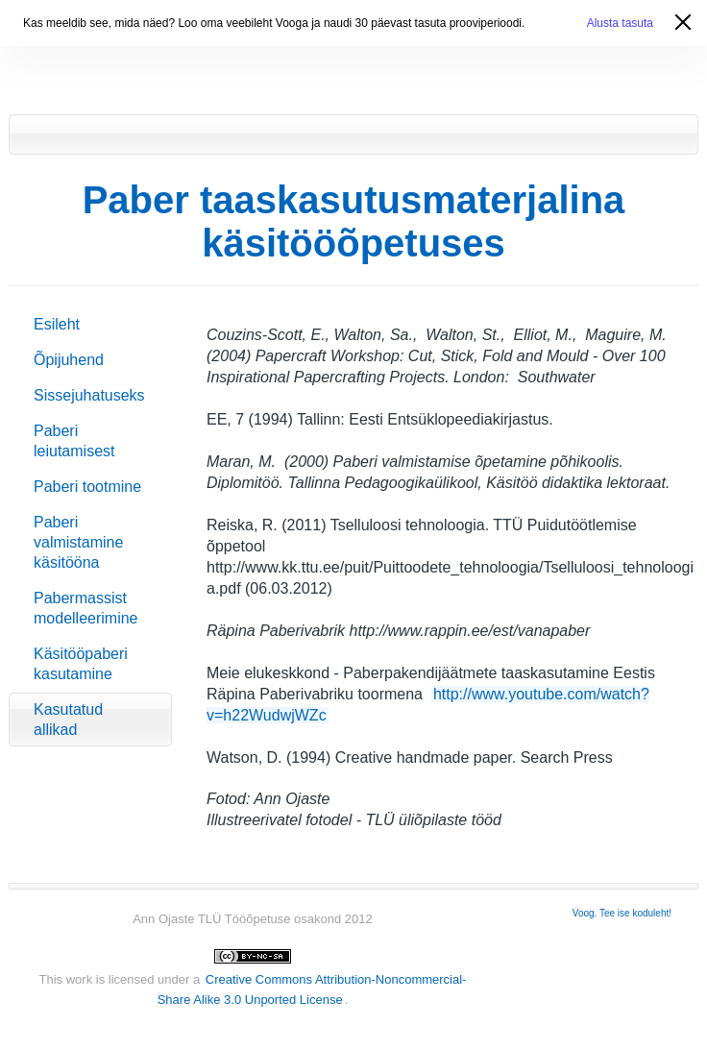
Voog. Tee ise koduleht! (622, 913)
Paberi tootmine (87, 486)
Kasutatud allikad (68, 719)
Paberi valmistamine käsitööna (78, 542)
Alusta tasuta (620, 23)
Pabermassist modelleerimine (86, 608)
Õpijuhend (69, 360)
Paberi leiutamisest (74, 441)
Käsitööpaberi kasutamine (81, 664)
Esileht (57, 324)
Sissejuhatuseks (89, 395)
